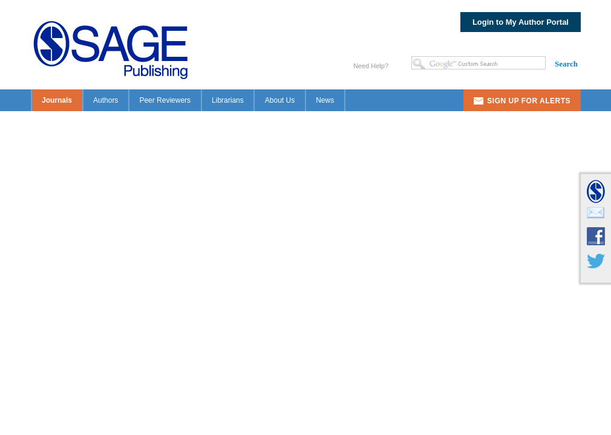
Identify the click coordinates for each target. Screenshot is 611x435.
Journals (57, 100)
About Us (280, 100)
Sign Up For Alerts (528, 101)
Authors (105, 100)
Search (566, 63)
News (325, 100)
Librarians (228, 100)
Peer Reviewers (165, 100)
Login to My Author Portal (520, 22)
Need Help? (370, 65)
